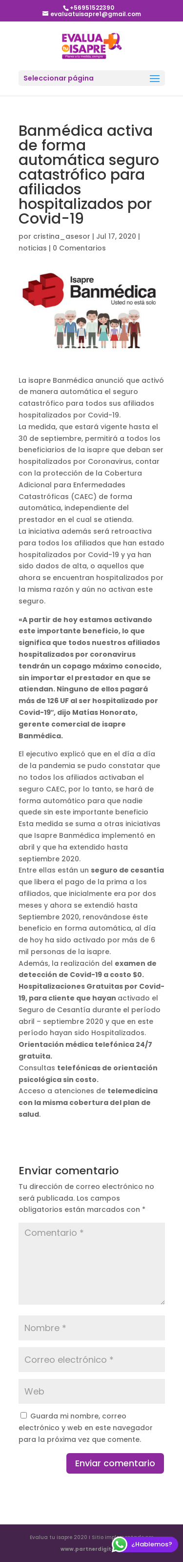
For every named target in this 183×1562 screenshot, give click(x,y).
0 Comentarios (79, 248)
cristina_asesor (61, 236)
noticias (33, 248)
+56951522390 (92, 7)
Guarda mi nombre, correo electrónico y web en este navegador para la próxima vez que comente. (86, 1427)
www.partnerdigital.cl (92, 1549)
